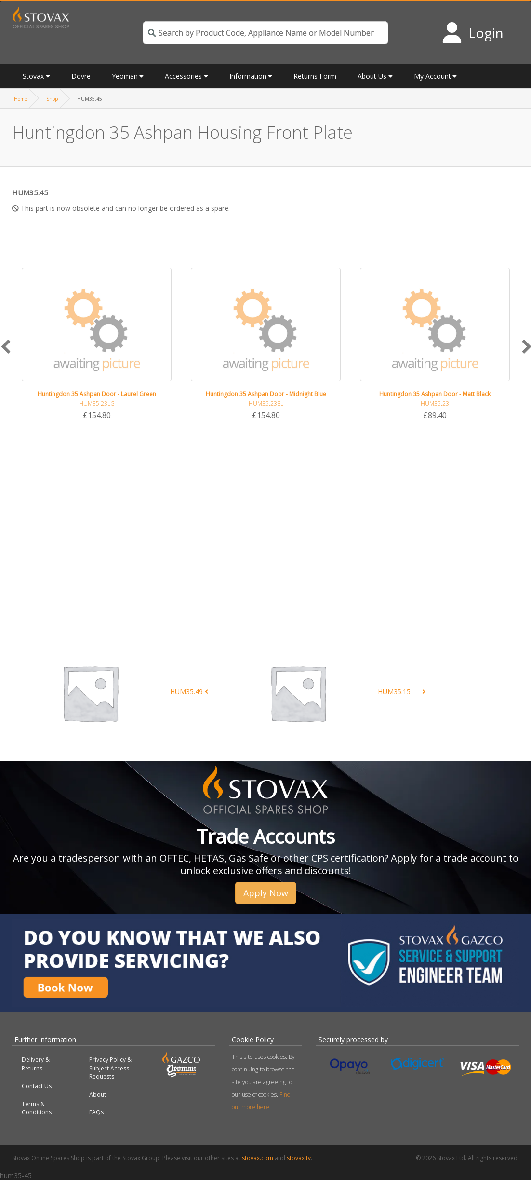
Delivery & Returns (36, 1064)
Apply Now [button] (265, 893)
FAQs (96, 1112)
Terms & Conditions (37, 1108)
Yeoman (125, 76)
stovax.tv (299, 1158)
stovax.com (257, 1158)
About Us (372, 76)
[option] (97, 345)
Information (247, 76)
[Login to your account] (472, 32)
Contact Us (37, 1086)
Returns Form (314, 76)
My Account (432, 76)
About (97, 1094)
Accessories (183, 76)
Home (20, 99)
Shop (52, 99)
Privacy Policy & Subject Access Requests (110, 1068)
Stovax (33, 76)
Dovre (81, 76)
